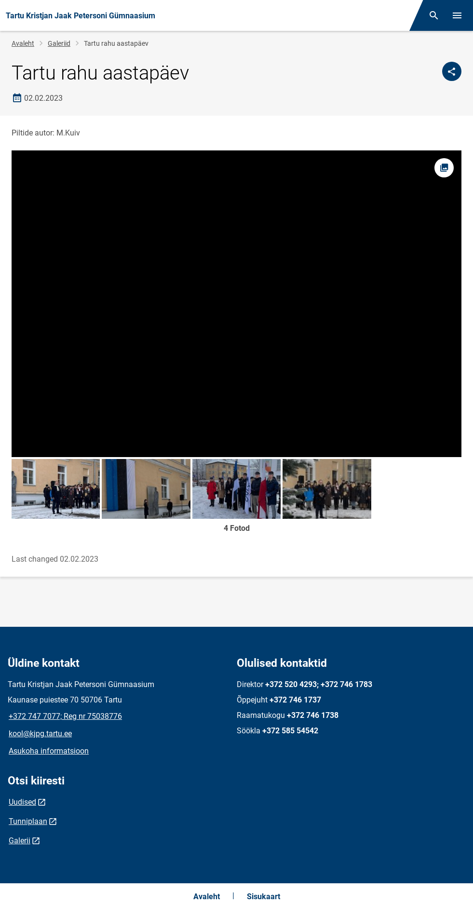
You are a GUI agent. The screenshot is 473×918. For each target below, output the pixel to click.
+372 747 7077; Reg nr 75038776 (65, 716)
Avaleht (23, 43)
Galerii (19, 840)
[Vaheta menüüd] (457, 15)
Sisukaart (263, 896)
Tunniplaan (28, 821)
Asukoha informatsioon (49, 751)
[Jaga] (451, 71)
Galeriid (59, 43)
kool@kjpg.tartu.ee (40, 733)
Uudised (22, 802)
